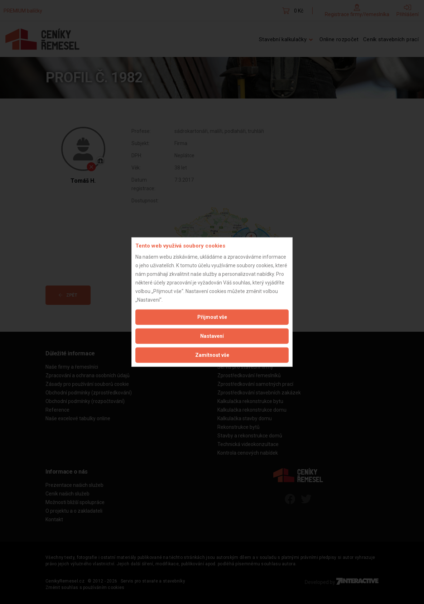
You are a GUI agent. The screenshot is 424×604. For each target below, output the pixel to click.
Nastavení (212, 336)
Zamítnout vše (212, 355)
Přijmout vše (212, 317)
